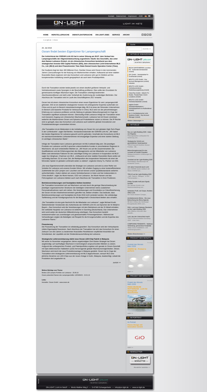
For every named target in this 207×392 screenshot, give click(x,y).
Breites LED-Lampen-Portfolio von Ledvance (56, 272)
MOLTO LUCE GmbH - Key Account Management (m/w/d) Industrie (139, 81)
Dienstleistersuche (82, 35)
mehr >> (130, 271)
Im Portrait (132, 322)
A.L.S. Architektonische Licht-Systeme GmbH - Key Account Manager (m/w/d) (139, 115)
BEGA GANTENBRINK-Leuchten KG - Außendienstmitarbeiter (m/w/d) (140, 69)
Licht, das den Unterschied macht (139, 216)
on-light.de (47, 40)
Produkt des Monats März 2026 (135, 245)
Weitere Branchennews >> (136, 234)
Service (116, 35)
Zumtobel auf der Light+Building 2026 (140, 159)
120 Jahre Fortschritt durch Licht (138, 167)
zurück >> (117, 263)
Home (45, 35)
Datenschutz (121, 16)
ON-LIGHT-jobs (102, 35)
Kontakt (111, 16)
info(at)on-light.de (122, 387)
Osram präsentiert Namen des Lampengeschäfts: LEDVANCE (62, 275)
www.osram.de (64, 282)
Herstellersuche (60, 35)
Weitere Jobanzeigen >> (136, 120)
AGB (141, 16)
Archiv (126, 35)
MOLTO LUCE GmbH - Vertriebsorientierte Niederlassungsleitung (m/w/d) (139, 88)
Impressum (132, 16)
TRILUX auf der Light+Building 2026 (139, 174)
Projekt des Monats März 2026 (135, 283)
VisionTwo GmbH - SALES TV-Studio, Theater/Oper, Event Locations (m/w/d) (139, 95)
